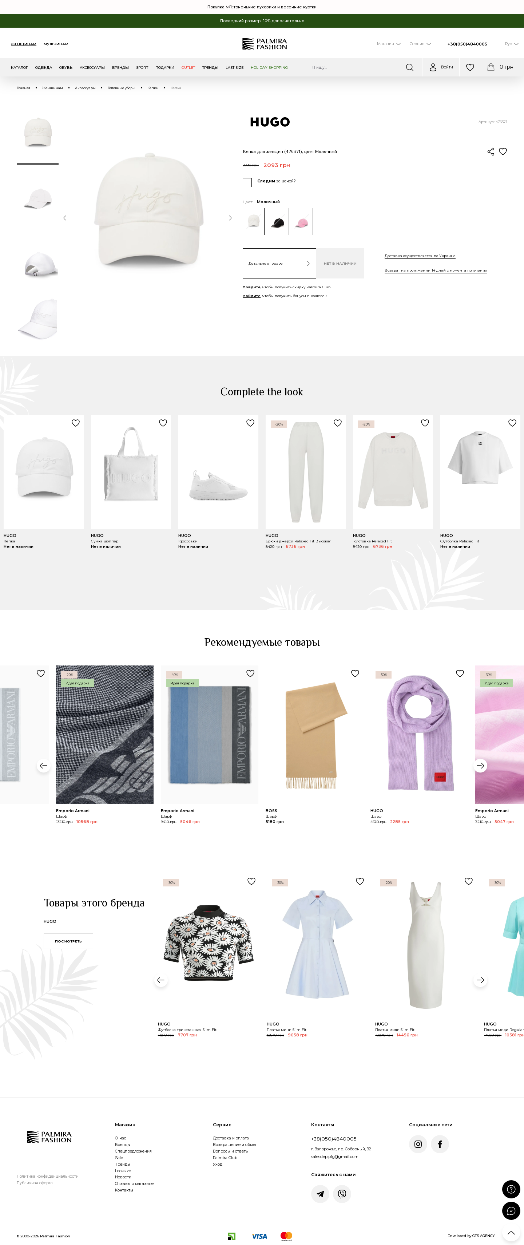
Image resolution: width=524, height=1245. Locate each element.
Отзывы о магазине (134, 1183)
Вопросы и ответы (231, 1151)
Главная (23, 88)
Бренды (122, 1144)
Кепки (153, 88)
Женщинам (23, 44)
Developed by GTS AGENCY (471, 1236)
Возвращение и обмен (235, 1144)
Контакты (124, 1190)
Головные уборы (121, 88)
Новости (123, 1177)
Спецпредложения (133, 1151)
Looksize (123, 1171)
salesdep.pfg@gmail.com (334, 1156)
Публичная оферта (35, 1183)
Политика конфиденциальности (48, 1176)
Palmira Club (225, 1157)
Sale (119, 1157)
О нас (120, 1138)
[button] (65, 219)
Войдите (252, 287)
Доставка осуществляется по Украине (420, 256)
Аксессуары (85, 88)
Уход (217, 1164)
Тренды (122, 1164)
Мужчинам (56, 44)
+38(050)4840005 (467, 44)
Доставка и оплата (231, 1138)
